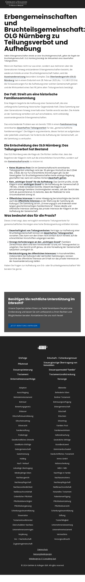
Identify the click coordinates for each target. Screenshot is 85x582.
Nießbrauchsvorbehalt (62, 487)
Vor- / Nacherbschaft (22, 539)
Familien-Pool (62, 425)
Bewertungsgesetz (23, 406)
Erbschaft (62, 411)
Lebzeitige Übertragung (22, 468)
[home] (15, 4)
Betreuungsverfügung (62, 402)
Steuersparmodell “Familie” (62, 369)
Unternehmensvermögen (23, 529)
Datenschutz (42, 549)
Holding (23, 458)
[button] (78, 4)
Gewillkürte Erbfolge (23, 444)
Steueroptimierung (22, 369)
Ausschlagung (23, 392)
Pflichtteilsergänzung (22, 506)
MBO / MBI (62, 468)
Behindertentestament (23, 397)
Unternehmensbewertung (62, 525)
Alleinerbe (62, 387)
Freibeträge (23, 435)
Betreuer (22, 402)
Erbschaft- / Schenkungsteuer (62, 358)
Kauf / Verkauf (23, 463)
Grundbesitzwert (62, 444)
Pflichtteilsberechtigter (23, 501)
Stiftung (62, 515)
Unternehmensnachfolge (22, 379)
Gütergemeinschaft (23, 449)
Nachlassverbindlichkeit (22, 487)
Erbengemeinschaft (62, 406)
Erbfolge (23, 358)
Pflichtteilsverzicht (62, 506)
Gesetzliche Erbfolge (62, 439)
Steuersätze (23, 515)
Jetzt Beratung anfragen (24, 326)
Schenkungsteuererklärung (62, 510)
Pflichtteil (23, 363)
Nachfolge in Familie (62, 473)
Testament (23, 374)
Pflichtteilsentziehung (62, 501)
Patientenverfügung (62, 496)
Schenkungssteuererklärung (23, 510)
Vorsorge (62, 379)
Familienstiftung (22, 430)
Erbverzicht (22, 425)
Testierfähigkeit (62, 520)
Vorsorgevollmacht (62, 539)
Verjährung (22, 534)
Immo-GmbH (62, 458)
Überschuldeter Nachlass (23, 525)
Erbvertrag (62, 421)
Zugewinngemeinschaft (22, 544)
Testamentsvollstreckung (62, 374)
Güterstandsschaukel (62, 449)
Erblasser (23, 411)
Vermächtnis (62, 534)
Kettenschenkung (62, 463)
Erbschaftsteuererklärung (23, 416)
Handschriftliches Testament (62, 454)
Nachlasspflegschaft (22, 482)
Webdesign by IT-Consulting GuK (42, 558)
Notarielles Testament (62, 491)
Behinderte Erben (62, 392)
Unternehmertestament (62, 529)
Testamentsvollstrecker (23, 520)
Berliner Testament (62, 397)
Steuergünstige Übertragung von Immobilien (60, 364)
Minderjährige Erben (23, 473)
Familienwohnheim (62, 430)
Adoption (23, 387)
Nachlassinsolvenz (62, 477)
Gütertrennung (23, 454)
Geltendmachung (62, 435)
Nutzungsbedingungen (42, 554)
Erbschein (62, 416)
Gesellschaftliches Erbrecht (23, 439)
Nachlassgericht (22, 477)
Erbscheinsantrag (23, 421)
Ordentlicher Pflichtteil (23, 496)
